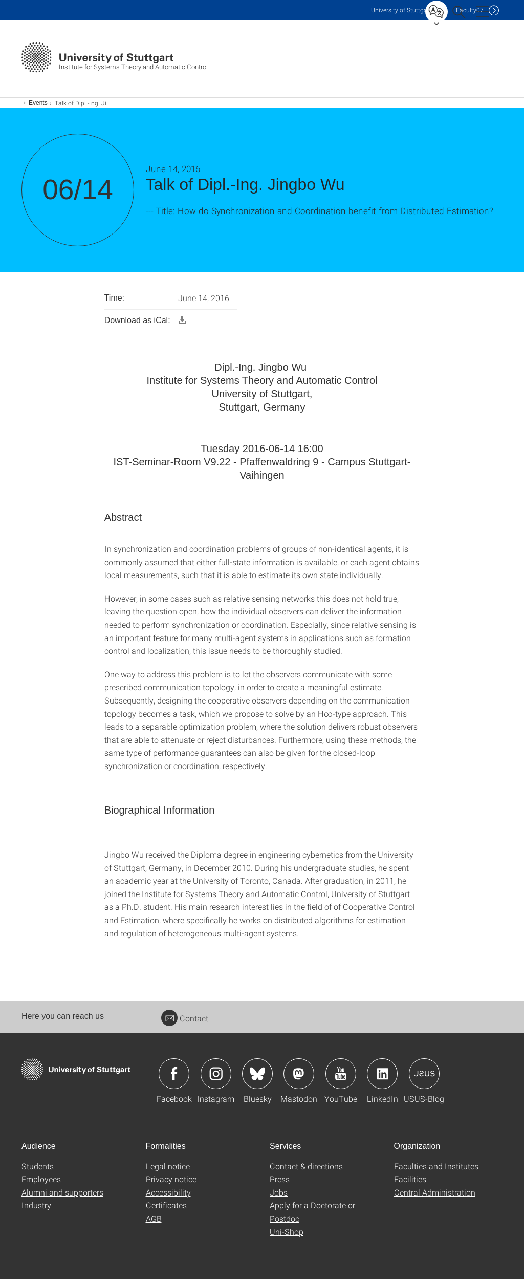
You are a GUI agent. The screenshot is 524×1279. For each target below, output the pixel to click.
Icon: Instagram (216, 1073)
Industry (36, 1205)
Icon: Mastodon (298, 1073)
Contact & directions (306, 1166)
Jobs (279, 1192)
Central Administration (434, 1192)
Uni (401, 10)
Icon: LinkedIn (382, 1073)
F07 (470, 10)
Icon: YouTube (340, 1073)
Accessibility (168, 1192)
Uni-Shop (286, 1231)
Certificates (166, 1205)
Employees (41, 1179)
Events (38, 102)
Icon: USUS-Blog (424, 1073)
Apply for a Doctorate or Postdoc (312, 1212)
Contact (184, 1018)
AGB (154, 1218)
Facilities (410, 1179)
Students (37, 1166)
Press (280, 1179)
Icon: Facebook (174, 1073)
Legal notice (168, 1166)
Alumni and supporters (62, 1192)
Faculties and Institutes (436, 1166)
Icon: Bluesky (257, 1073)
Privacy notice (171, 1179)
